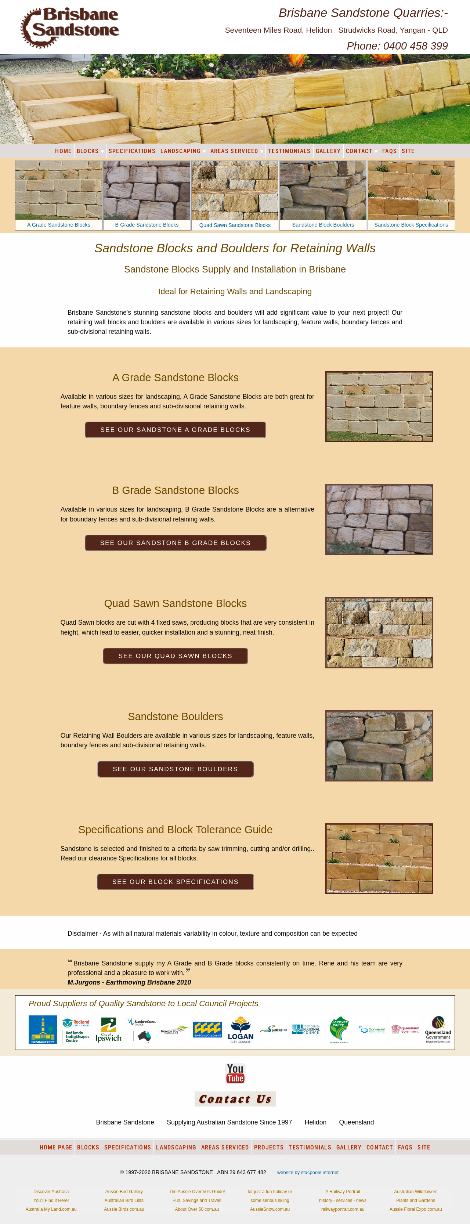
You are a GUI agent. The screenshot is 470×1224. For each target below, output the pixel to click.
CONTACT (361, 151)
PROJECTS (269, 1147)
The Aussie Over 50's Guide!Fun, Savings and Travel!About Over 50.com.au (197, 1200)
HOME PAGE (56, 1147)
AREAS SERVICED (237, 151)
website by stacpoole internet (308, 1172)
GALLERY (328, 151)
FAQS (389, 151)
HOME (63, 151)
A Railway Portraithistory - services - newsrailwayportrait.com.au (342, 1200)
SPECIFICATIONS (132, 151)
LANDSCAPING (183, 151)
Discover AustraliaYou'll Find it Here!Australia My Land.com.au (51, 1200)
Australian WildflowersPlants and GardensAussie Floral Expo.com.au (416, 1200)
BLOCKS (90, 151)
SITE (408, 151)
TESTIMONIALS (289, 151)
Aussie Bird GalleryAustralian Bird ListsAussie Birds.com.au (124, 1200)
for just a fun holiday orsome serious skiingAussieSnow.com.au (269, 1200)
